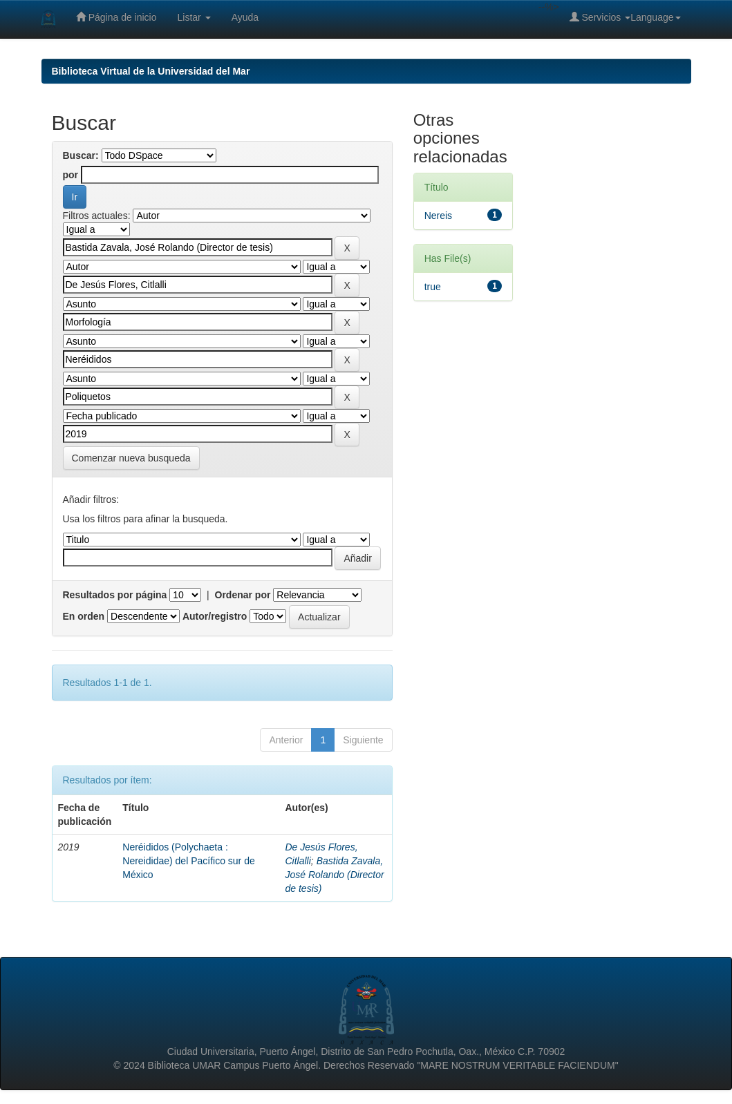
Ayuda (245, 17)
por (71, 174)
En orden (84, 616)
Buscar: (81, 155)
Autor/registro (214, 616)
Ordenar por (243, 594)
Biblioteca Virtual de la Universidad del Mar (151, 71)
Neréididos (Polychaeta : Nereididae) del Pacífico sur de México (188, 860)
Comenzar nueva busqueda (131, 458)
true (432, 286)
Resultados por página (115, 594)
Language (655, 17)
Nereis (438, 215)
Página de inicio (116, 17)
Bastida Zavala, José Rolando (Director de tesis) (334, 874)
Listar (194, 17)
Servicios (600, 17)
